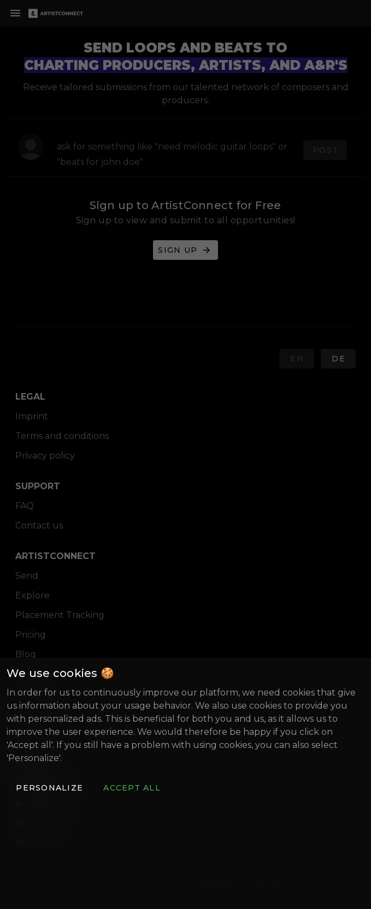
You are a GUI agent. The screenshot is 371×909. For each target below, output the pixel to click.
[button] (49, 788)
